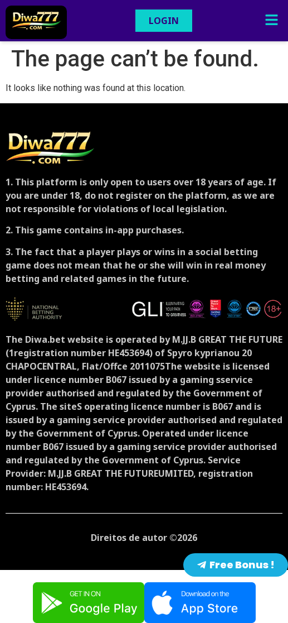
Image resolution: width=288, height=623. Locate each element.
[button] (271, 20)
